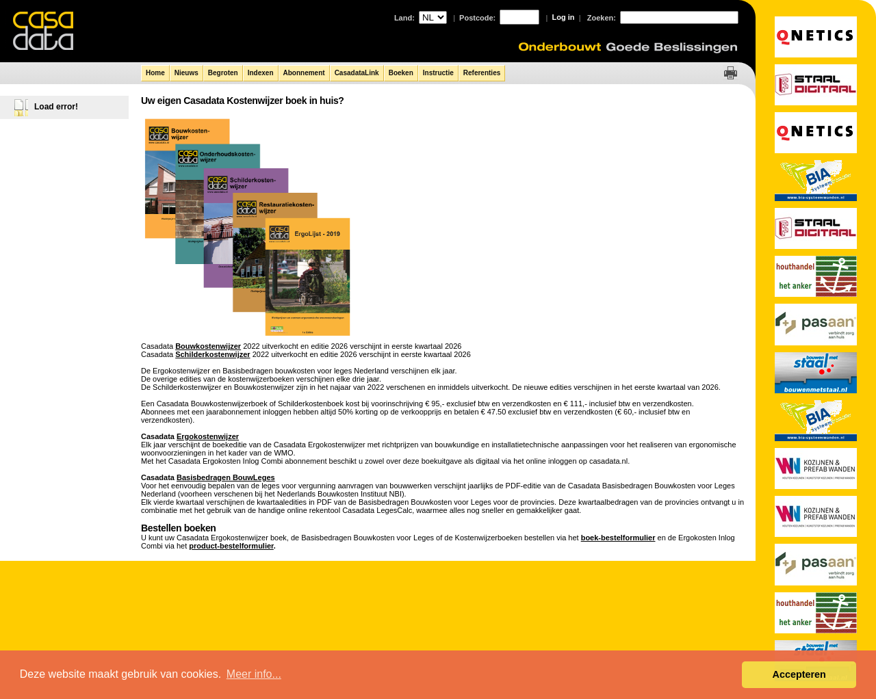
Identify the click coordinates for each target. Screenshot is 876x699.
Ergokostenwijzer (208, 436)
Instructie (438, 73)
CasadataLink (357, 73)
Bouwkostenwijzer (208, 346)
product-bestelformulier (231, 546)
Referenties (481, 73)
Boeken (401, 73)
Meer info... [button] (254, 674)
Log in (563, 17)
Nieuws (186, 73)
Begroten (223, 73)
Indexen (261, 73)
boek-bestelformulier (618, 537)
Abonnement (304, 73)
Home (155, 73)
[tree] (65, 104)
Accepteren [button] (798, 674)
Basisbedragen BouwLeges (226, 477)
